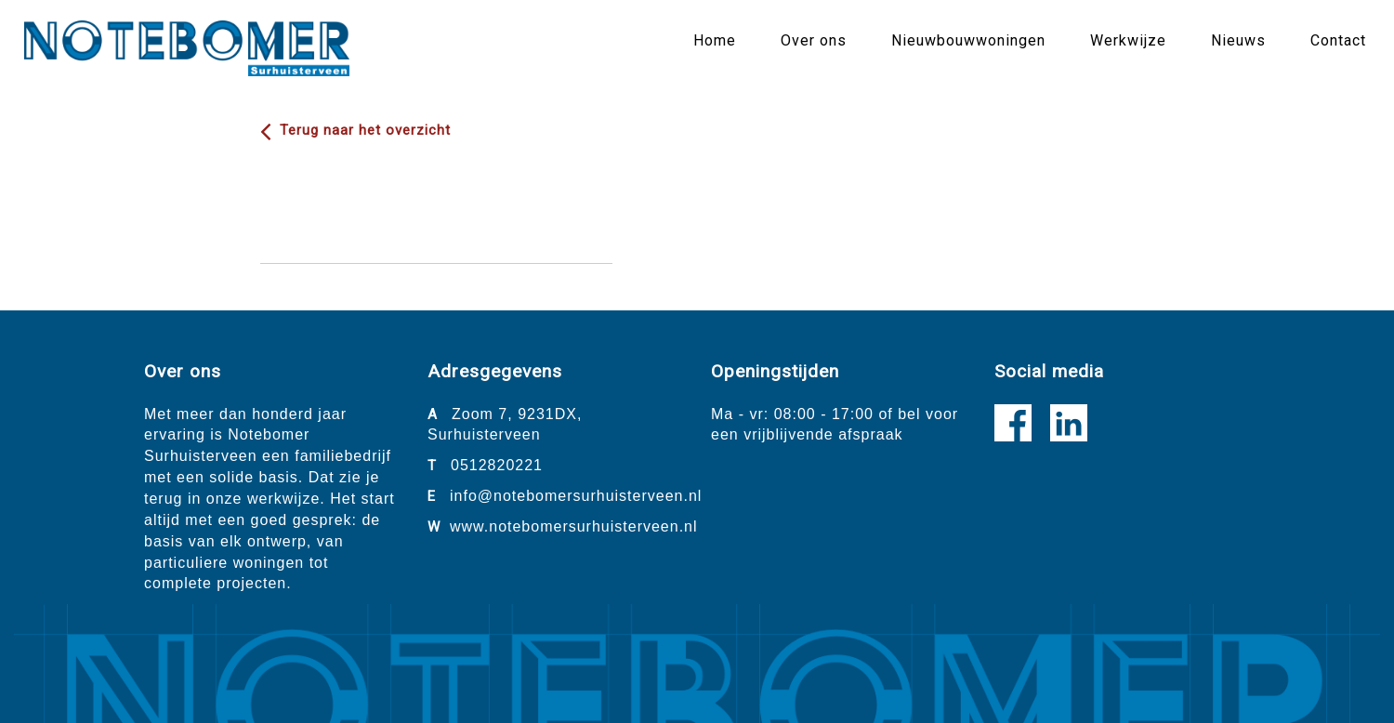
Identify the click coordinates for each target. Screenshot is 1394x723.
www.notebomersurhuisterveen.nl (574, 526)
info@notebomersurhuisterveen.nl (576, 496)
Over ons (814, 40)
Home (714, 40)
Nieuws (1238, 40)
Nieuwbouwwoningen (968, 40)
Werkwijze (1128, 40)
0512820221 (497, 465)
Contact (1338, 40)
